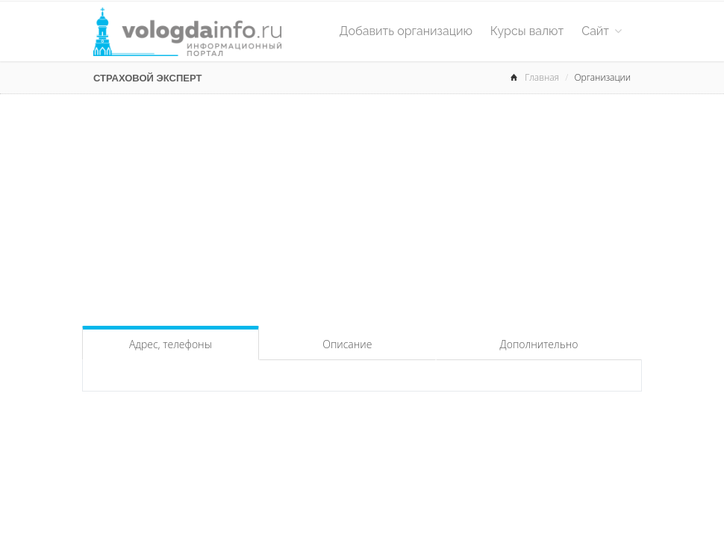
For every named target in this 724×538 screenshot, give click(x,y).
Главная (542, 77)
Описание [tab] (347, 344)
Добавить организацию (406, 31)
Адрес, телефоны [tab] (170, 344)
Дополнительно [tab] (539, 344)
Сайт (601, 31)
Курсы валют (527, 31)
